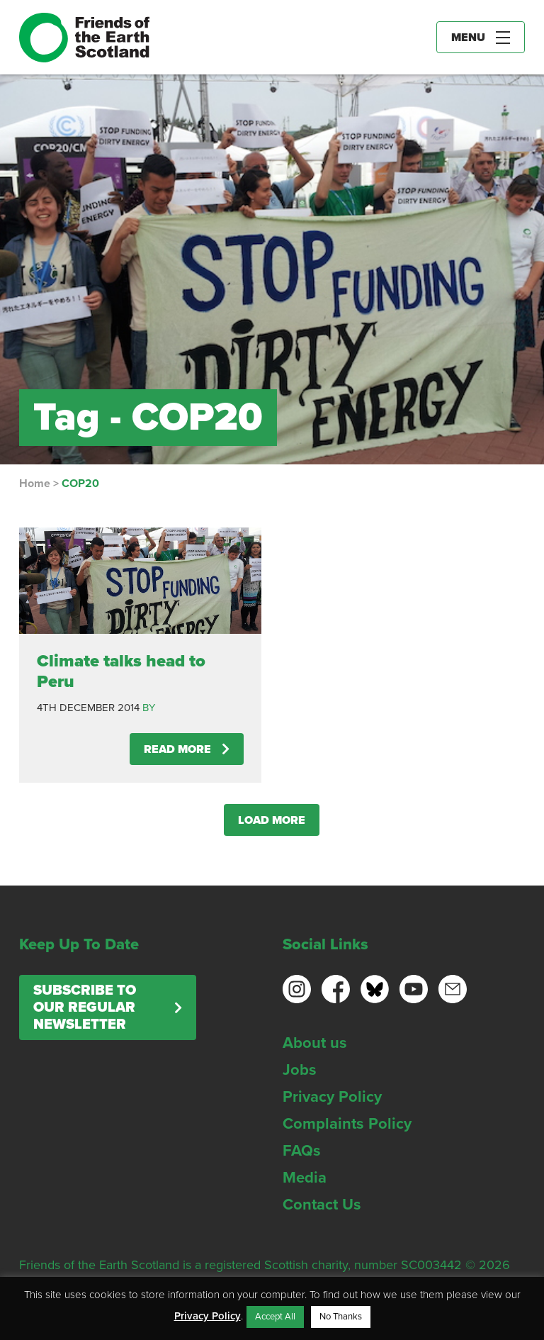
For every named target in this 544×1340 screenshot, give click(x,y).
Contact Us (322, 1204)
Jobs (300, 1070)
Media (305, 1177)
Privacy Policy (332, 1097)
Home (34, 483)
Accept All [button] (275, 1316)
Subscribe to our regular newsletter (84, 1007)
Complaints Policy (347, 1124)
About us (315, 1043)
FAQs (302, 1150)
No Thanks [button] (340, 1316)
